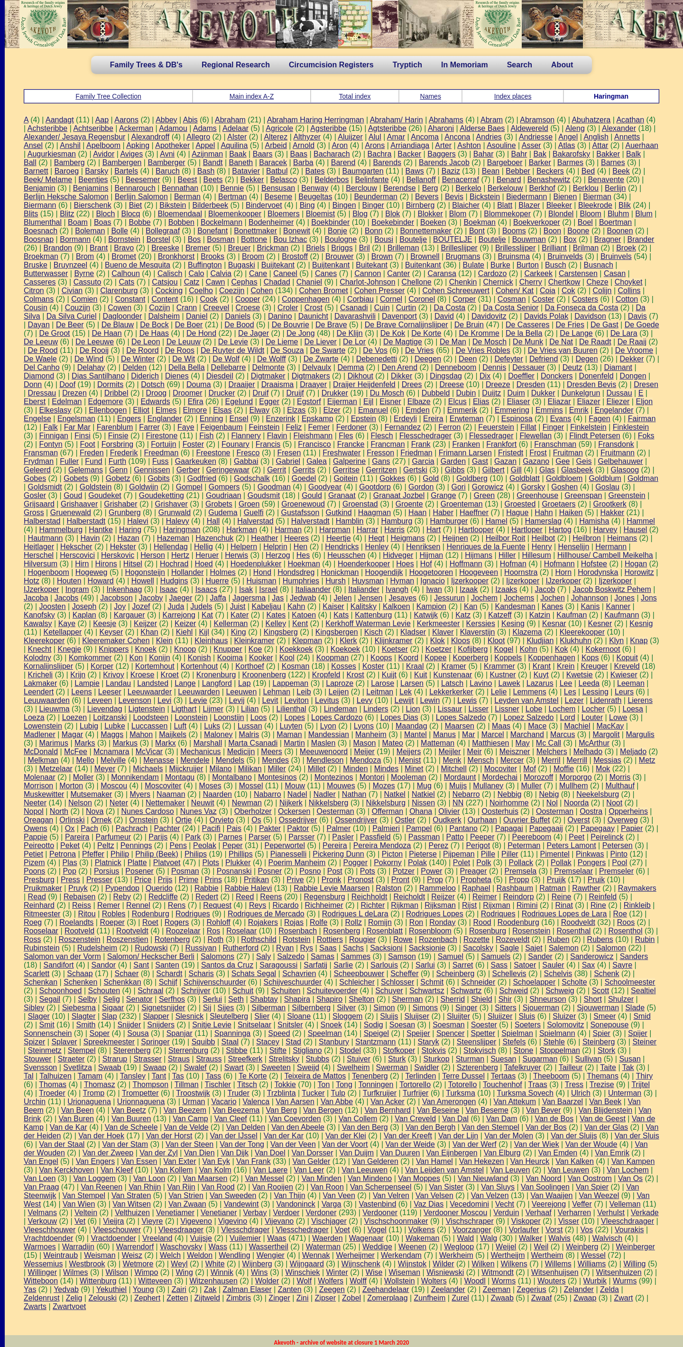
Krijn (77, 675)
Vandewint (241, 1204)
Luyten (291, 726)
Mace (537, 726)
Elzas (296, 410)
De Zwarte (321, 359)
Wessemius (43, 1264)
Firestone (162, 436)
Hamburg (397, 521)
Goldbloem (564, 478)
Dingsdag (446, 376)
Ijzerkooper (470, 581)
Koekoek (345, 649)
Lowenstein (43, 726)
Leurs (624, 692)
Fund (93, 461)
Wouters (551, 1281)
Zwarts (35, 1306)
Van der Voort (345, 1144)
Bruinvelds (565, 256)
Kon (136, 658)
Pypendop (122, 888)
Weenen (412, 1247)
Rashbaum (515, 888)
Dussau (619, 393)
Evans (560, 419)
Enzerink (280, 419)
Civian (72, 290)
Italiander (363, 589)
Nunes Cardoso (147, 811)
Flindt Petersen (594, 436)
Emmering (512, 410)
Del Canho (42, 367)
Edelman (67, 401)
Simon (384, 1008)
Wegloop (459, 1247)
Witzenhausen (214, 1281)
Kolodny (37, 658)
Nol (552, 803)
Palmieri (386, 828)
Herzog (278, 555)
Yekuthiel (111, 1289)
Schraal (150, 991)
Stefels (514, 1042)
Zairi (179, 1289)
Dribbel (116, 393)
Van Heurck (529, 1161)
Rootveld (79, 931)
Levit (270, 700)
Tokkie (285, 1084)
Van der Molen (508, 1136)
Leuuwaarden (47, 700)
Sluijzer (500, 1016)
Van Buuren (131, 1119)
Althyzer (307, 137)
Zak (210, 1289)
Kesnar (554, 623)
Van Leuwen (568, 1170)
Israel (268, 589)
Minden (355, 769)
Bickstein (485, 197)
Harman (288, 530)
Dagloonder (122, 316)
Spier (601, 1033)
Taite (608, 1067)
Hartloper (527, 530)
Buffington (205, 265)
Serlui (212, 999)
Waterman (323, 1247)
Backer (409, 154)
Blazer (529, 205)
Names (430, 96)
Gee (562, 461)
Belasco (283, 179)
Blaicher (466, 205)
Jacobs (67, 598)
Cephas (244, 282)
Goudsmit (264, 495)
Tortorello (415, 1084)
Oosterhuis (500, 811)
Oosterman (554, 811)
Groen (249, 504)
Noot (614, 803)
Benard (509, 179)
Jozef (141, 606)
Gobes (35, 478)
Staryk (428, 1042)
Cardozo (492, 273)
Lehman (276, 692)
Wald (465, 1238)
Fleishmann (313, 436)
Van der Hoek (101, 1136)
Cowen (119, 308)
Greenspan (583, 495)
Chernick (498, 282)
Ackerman (136, 128)
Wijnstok (412, 1264)
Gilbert (493, 470)
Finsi (82, 436)
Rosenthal (573, 931)
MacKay (610, 726)
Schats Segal (253, 973)
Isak (246, 589)
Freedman (161, 453)
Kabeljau (266, 606)
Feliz (294, 427)
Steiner (644, 1042)
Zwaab (502, 1298)
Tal (28, 1076)
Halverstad (255, 521)
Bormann (75, 239)
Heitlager (39, 547)
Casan (615, 273)
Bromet (123, 256)
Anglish (595, 137)
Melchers (551, 751)
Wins (259, 1272)
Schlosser (397, 982)
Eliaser (518, 401)
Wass (217, 1247)
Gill (516, 470)
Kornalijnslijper (48, 666)
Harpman (335, 530)
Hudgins (174, 581)
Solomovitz (565, 1025)
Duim (516, 393)
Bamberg (69, 162)
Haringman (181, 530)
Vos (586, 1230)
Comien (84, 299)
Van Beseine (438, 1110)
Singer (466, 1008)
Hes (303, 555)
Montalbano (232, 777)
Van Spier (592, 1187)
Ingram (77, 589)
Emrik (579, 410)
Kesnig (641, 623)
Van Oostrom (590, 1178)
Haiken (571, 512)
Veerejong (549, 1204)
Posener (139, 871)
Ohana (420, 811)
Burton (528, 265)
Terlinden (420, 1076)
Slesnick (189, 1016)
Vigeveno (196, 1221)
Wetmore (138, 1264)
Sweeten (276, 1067)
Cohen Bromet (323, 290)
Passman (424, 837)
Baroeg (67, 171)
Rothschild (259, 939)
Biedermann (526, 197)
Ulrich (581, 1093)
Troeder (52, 1093)
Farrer (149, 427)
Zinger (279, 1298)
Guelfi (254, 512)
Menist (409, 760)
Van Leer (309, 1170)
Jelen (342, 598)
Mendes (275, 760)
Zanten (290, 1289)
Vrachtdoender (48, 1238)
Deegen (428, 359)
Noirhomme (509, 803)
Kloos (460, 641)
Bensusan (278, 188)
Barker (540, 162)
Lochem (561, 709)
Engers (129, 419)
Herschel (39, 555)
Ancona (457, 137)
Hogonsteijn (145, 572)
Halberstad (42, 521)
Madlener (39, 734)
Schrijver (195, 991)
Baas (298, 154)
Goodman (274, 487)
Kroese (142, 675)
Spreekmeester (109, 1042)
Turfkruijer (380, 1093)
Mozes (384, 786)
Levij (237, 700)
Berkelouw (505, 188)
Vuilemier (245, 1238)
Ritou (86, 914)
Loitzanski (110, 717)
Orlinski (71, 820)
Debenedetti (376, 359)
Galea (316, 461)
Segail (49, 999)
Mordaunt (460, 777)
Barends (387, 162)
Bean (490, 171)
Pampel (419, 828)
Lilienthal (291, 709)
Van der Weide (410, 1144)
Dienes (177, 376)
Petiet (33, 854)
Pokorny (388, 862)
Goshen (564, 487)
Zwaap (584, 1298)
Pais (234, 828)
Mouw (295, 786)
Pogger (355, 862)
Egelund (239, 401)
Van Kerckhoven (66, 1170)
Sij (207, 1008)
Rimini (527, 905)
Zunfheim (430, 1298)
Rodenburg (150, 914)
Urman (193, 1102)
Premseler (616, 871)
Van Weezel (599, 1195)
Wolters (434, 1281)
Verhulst (611, 1213)
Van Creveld (415, 1119)
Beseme (279, 197)
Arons (375, 145)
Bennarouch (135, 188)
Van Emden (557, 1153)
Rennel (138, 905)
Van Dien (199, 1153)
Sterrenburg (188, 1050)
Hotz (31, 581)
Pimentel (555, 854)
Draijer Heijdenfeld (364, 384)
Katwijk (426, 615)
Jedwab (303, 598)
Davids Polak (546, 316)
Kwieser (623, 675)
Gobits (158, 478)
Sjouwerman (598, 1008)
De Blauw (118, 325)
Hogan (636, 564)
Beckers (550, 171)
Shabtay (264, 999)
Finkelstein (588, 427)
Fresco (248, 453)
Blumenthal (43, 222)
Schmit (431, 982)
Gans (381, 461)
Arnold (303, 145)
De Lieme (282, 342)
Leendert (39, 692)
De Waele (40, 359)
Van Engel (41, 1161)
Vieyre (152, 1221)
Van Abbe (337, 1102)
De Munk (528, 342)
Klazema (527, 632)
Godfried (201, 478)
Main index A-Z (252, 96)
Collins (629, 290)
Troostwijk (193, 1093)
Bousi (383, 239)
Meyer (104, 769)
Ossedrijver (298, 820)
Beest (187, 179)
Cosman (512, 299)
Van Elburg (502, 1153)
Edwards (155, 401)
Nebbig (510, 794)
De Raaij (632, 342)
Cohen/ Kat (515, 290)
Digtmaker (268, 376)
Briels (315, 248)
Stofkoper (399, 1050)
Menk (452, 760)
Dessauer (528, 367)
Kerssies (480, 623)
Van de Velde (186, 1127)
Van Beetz (128, 1110)
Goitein (345, 478)
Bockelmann (221, 222)
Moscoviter (163, 786)
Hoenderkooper (364, 564)
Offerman (387, 811)
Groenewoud (303, 504)
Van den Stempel (490, 1127)
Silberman (268, 1008)
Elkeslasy (55, 410)
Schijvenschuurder (215, 982)
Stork (606, 1050)
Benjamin (39, 188)
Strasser (147, 1059)
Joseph (84, 606)
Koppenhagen (551, 658)
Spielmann (557, 1033)
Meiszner (514, 751)
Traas (537, 1084)
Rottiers (330, 939)
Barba (303, 162)
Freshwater (341, 453)
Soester (484, 1025)
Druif (261, 393)
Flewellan (536, 436)
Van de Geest (603, 1119)
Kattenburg (373, 615)
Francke (351, 444)
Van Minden (322, 1178)
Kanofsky (39, 615)
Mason (364, 743)
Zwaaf (541, 1298)
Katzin (539, 615)
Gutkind (338, 512)
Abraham (230, 120)
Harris (394, 530)
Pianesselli (288, 854)
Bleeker (559, 205)
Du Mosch (387, 393)
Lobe (534, 709)
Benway (314, 188)
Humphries (301, 581)
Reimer (484, 897)
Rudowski (151, 948)
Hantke (101, 530)
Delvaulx (316, 367)
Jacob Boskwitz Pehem (611, 589)
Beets (213, 179)
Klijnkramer (394, 641)
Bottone (254, 239)
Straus (179, 1059)
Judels (201, 606)
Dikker (401, 376)
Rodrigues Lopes (434, 914)
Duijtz (491, 393)
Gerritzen (381, 470)
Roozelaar (183, 931)
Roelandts (76, 922)
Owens (35, 828)
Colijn (601, 290)
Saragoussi (278, 965)
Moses (210, 786)
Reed (245, 897)
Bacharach (332, 154)
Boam (78, 222)
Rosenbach (297, 931)
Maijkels (172, 734)
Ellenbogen (108, 410)
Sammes (355, 956)
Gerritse (346, 470)
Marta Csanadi (252, 743)
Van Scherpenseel (381, 1187)
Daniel (196, 316)
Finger (553, 427)
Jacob (545, 589)
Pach (89, 828)
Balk (633, 154)
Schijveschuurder (293, 982)
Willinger (42, 1272)
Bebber (518, 171)
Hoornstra (520, 572)
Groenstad (360, 504)
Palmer (339, 828)
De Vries (419, 350)
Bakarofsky (571, 154)
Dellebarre (228, 367)
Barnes (613, 162)
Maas (501, 726)
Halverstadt (310, 521)
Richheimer (324, 905)
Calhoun (125, 273)
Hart (433, 530)
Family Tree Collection (108, 96)
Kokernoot (602, 649)
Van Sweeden (233, 1195)
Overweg (623, 820)
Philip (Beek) (156, 854)
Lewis (467, 700)
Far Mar (77, 427)
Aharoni (441, 128)
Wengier (271, 1255)
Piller (509, 854)
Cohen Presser (379, 290)
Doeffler (521, 376)
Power (431, 871)
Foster (193, 444)
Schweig (559, 991)
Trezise (602, 1084)
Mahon (141, 734)
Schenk (606, 973)
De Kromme (479, 333)
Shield (481, 999)
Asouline (501, 145)
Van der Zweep (108, 1153)
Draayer (313, 384)
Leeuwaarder (150, 692)
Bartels (126, 171)
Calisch (169, 273)
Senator (139, 999)
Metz (647, 760)
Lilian (249, 709)
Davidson (590, 316)
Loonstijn (229, 717)
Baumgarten (362, 171)
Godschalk (252, 478)
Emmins (549, 410)
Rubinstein (42, 948)
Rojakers (263, 922)
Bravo (124, 248)
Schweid (513, 991)
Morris (619, 777)
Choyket (629, 282)
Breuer (239, 248)
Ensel (239, 419)
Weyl (179, 1264)
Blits (31, 214)
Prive (295, 880)
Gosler (35, 495)
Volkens (421, 1230)
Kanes (552, 606)
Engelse (37, 419)
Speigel (376, 1033)
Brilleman (403, 248)
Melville (113, 760)
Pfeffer (93, 854)
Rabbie (206, 888)
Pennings (136, 845)
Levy (365, 700)
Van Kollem (174, 1170)
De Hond (201, 333)
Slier (261, 1016)
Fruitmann (617, 453)
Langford (217, 683)
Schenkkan (122, 982)
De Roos (179, 350)
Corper (464, 299)
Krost (355, 675)
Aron (340, 145)
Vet (79, 1221)
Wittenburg (98, 1281)
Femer (319, 427)
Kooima (230, 658)
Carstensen (578, 273)
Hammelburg (61, 530)
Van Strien (185, 1195)
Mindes (386, 769)
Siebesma (79, 1008)
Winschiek (303, 1272)
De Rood (43, 350)
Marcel (492, 734)
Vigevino (232, 1221)
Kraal (415, 666)
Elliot (141, 410)
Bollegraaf (163, 231)
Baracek (273, 162)
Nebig (549, 794)
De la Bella (524, 333)
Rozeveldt (512, 939)
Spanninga (232, 1033)
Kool (287, 658)
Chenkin (463, 282)
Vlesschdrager (245, 1230)
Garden (453, 461)
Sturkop (436, 1059)
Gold (431, 478)
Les (570, 692)
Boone (578, 231)
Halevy (177, 521)
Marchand (527, 734)
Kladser (413, 632)
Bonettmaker (255, 231)
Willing (634, 1264)
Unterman (624, 1093)
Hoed (203, 564)
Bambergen (122, 162)
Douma (198, 384)
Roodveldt (578, 922)
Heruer (207, 555)
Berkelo (468, 188)
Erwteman (467, 419)
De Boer (189, 325)
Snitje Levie (211, 1025)
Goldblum (605, 478)
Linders (375, 709)
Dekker (632, 359)
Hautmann (45, 538)
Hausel (635, 530)
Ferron (449, 427)
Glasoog (625, 470)
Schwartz (466, 991)
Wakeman (422, 1238)
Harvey (605, 530)
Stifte (277, 1050)
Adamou (173, 128)
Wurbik (595, 1281)
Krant (542, 666)
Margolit (605, 734)
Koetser (395, 649)
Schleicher (357, 982)
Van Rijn (181, 1187)
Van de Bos (554, 1119)
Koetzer (438, 649)
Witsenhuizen (619, 1272)
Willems (558, 1264)
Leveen (99, 700)
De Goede (642, 325)
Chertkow (564, 282)
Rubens (600, 939)
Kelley (276, 623)
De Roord (142, 350)
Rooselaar (41, 931)
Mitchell (453, 769)
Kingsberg (281, 632)
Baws (415, 171)
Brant (99, 248)
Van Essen (139, 1161)
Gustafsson (300, 512)
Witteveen (155, 1281)
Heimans (622, 538)
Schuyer (389, 991)
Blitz (67, 214)
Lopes (294, 717)
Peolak (204, 845)
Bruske (35, 265)
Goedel (304, 478)
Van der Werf (474, 1144)
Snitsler (290, 1025)
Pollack (520, 862)
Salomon (611, 948)
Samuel (450, 956)
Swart (234, 1067)
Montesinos (277, 777)
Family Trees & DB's (146, 65)
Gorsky (533, 487)
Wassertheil (268, 1247)
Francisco (314, 444)
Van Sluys (498, 1187)
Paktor (298, 828)
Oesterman (335, 811)
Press (70, 880)
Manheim (371, 734)
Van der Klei (345, 1136)
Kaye (66, 623)
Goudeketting (161, 495)
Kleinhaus (211, 641)
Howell (142, 581)
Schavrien (299, 973)
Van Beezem (185, 1110)
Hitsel (132, 564)
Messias (607, 760)
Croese (247, 308)
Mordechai (499, 777)
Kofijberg (473, 649)
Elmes (166, 410)
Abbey (166, 120)
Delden (134, 367)
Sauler (553, 965)
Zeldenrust (42, 1298)
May (523, 743)
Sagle (509, 948)
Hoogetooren (431, 572)
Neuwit (202, 803)
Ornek (101, 820)
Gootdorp (375, 487)
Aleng (575, 128)
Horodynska (598, 572)
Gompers (224, 487)
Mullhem (573, 786)
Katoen (304, 615)
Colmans (39, 299)
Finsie (118, 436)
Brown (382, 256)
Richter (373, 905)
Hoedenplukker (256, 564)
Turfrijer (416, 1093)
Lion (413, 709)
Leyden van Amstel (526, 700)
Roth (215, 939)
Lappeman (291, 683)
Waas (276, 1238)
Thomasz (99, 1084)
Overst (579, 820)
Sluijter (458, 1016)
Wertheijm (508, 1255)
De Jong (300, 333)
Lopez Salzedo (529, 717)
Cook (208, 299)
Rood (482, 922)
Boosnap (39, 239)
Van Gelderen (375, 1161)
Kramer (453, 666)
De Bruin (469, 325)
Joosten (52, 606)
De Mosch (489, 342)
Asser (531, 145)
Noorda (576, 803)
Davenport (399, 316)
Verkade (645, 1213)
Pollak (561, 862)
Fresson (380, 453)
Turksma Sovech (525, 1093)
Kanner (618, 606)
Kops (590, 658)
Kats (341, 615)
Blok (392, 214)
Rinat (563, 905)
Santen (167, 965)
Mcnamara (111, 751)
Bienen (565, 197)
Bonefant (212, 231)
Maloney (218, 734)
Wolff (358, 1281)
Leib (303, 692)
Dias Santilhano (98, 376)
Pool (619, 862)
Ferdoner (351, 427)
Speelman (325, 1033)
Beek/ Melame (48, 179)
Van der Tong (242, 1144)
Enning (211, 419)
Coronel (421, 299)
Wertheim (547, 1255)
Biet (135, 205)
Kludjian (540, 641)
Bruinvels (616, 256)
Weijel (506, 1247)
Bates (315, 171)
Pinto (619, 854)
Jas (278, 598)
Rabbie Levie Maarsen (331, 888)
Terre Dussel (463, 1076)
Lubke (114, 726)
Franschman (555, 444)
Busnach (598, 265)
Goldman (643, 478)
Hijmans (478, 555)
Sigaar (113, 1008)
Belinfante (371, 179)
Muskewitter (44, 794)
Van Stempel (84, 1195)
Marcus (562, 734)
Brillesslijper (515, 248)
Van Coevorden (295, 1119)
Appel (205, 145)
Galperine (349, 461)
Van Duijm (357, 1153)
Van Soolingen (545, 1187)
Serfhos (172, 999)
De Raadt (595, 342)
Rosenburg (487, 931)
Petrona (62, 854)
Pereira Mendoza (382, 845)
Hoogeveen (478, 572)
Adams (205, 128)
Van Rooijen (272, 1187)
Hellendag (171, 547)
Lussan (250, 726)
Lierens (640, 700)
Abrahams (446, 120)
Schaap (79, 973)
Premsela (521, 871)
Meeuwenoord (324, 751)
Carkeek (538, 273)
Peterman (524, 845)
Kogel (503, 649)
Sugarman (539, 1059)
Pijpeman (459, 854)
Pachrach (132, 828)
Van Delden (245, 1127)
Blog (360, 214)
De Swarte (328, 350)
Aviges (131, 154)
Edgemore (105, 401)
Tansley (133, 1076)
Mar (468, 734)
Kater (240, 615)
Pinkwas (590, 854)
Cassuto (88, 282)
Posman (185, 871)
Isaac (168, 589)
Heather (264, 538)
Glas (547, 470)
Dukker (543, 393)
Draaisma (277, 384)
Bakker (608, 154)
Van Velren (391, 1195)
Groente (409, 504)
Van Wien (79, 1204)
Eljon (644, 401)
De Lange (576, 333)
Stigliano (307, 1050)
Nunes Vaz (198, 811)
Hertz (180, 555)
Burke (500, 265)
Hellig (203, 547)
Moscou (114, 786)
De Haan (106, 333)
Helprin (275, 547)
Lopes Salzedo (461, 717)
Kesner (600, 623)
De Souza (287, 350)
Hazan (128, 538)
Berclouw (361, 188)
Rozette (476, 939)
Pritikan (256, 880)
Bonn (373, 231)
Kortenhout (199, 666)
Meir (474, 751)
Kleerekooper (582, 632)
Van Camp (190, 1119)
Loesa (632, 709)
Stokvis (433, 1050)
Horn (563, 572)
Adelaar (235, 128)
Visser (568, 1221)
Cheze (597, 282)
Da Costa (449, 308)
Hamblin (350, 521)
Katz (463, 615)
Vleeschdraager (627, 1221)
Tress (574, 1084)
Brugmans (463, 256)
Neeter (35, 803)
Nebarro (466, 794)
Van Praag (41, 1187)
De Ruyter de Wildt (232, 350)
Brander (640, 239)
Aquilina (234, 145)
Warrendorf (135, 1247)
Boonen (620, 231)
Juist (238, 606)
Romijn (380, 922)
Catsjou (164, 282)
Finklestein (631, 427)
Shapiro (329, 999)
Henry (542, 547)
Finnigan (53, 436)
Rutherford (240, 948)
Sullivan (588, 1059)
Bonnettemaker (426, 231)
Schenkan (40, 982)
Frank (421, 444)
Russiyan (201, 948)
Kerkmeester (438, 623)
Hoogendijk (384, 572)
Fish (206, 436)
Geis (584, 461)
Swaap (154, 1067)
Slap (109, 1016)
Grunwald (174, 512)
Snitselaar (254, 1025)
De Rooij (94, 350)
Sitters (505, 1008)
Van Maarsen (205, 1178)
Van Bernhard (387, 1110)
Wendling (234, 1255)
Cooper (247, 299)
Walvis (559, 1238)
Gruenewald (70, 512)
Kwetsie (579, 675)
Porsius (106, 871)
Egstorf (309, 401)
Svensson (40, 1067)
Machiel (577, 726)
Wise (374, 1272)
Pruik (596, 880)
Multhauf (620, 786)
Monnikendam (135, 777)
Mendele (194, 760)
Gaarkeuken (195, 461)
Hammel (641, 521)
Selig (111, 999)
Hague (517, 512)
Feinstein (264, 427)
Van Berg (281, 1110)
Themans (602, 1076)
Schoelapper (534, 982)
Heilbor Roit (506, 538)
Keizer (185, 623)
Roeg (33, 922)
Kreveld (626, 666)
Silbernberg (311, 1008)
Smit (47, 1025)
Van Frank (253, 1161)
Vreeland (157, 1238)
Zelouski (102, 1298)
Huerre (217, 581)
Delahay (91, 367)
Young (143, 1289)
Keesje (104, 623)
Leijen (339, 692)
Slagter (84, 1016)
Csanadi (354, 308)
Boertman (615, 222)
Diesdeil (219, 376)
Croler (287, 308)
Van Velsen (434, 1195)
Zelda (609, 1289)
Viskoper (526, 1221)
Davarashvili (355, 316)
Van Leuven (510, 1170)
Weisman (99, 1255)
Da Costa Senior (510, 308)
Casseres (40, 282)
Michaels (148, 769)
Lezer (574, 700)
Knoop (185, 649)
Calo (196, 273)
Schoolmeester (630, 982)
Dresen (646, 384)
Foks (646, 436)
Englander (165, 419)
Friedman (416, 453)
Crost (314, 308)
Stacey (267, 1042)
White (215, 1264)
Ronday (442, 922)
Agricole (279, 128)
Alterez (275, 137)
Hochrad (174, 564)
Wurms (625, 1281)
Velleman (625, 1204)
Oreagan (38, 820)
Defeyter (508, 359)
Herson (152, 555)
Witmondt (497, 1272)
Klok (437, 641)
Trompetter (140, 1093)
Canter (398, 273)
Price (142, 880)
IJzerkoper (563, 581)
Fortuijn (163, 444)
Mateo (392, 743)
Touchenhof (502, 1084)
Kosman (296, 666)
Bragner (607, 239)
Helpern (244, 547)
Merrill (577, 760)
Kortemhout (155, 666)
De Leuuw (183, 342)
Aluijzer (350, 137)
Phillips (241, 854)
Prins (213, 880)
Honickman (340, 572)
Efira (195, 401)
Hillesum (536, 555)
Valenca (256, 1102)
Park (193, 837)
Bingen (344, 205)
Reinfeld (603, 897)
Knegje (69, 649)
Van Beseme (487, 1110)
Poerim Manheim (297, 862)
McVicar (149, 751)
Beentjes (93, 179)
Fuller (69, 461)
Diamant (618, 367)
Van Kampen (633, 1161)
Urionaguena (89, 1102)
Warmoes (40, 1247)
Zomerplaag (387, 1298)
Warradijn (78, 1247)
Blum (643, 214)
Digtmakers (311, 376)
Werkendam (401, 1255)
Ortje (183, 820)
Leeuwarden (199, 692)
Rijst (469, 905)
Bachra (380, 154)
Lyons (364, 726)
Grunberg (125, 512)
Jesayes (402, 598)
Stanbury (334, 1042)
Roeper (112, 922)
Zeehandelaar (385, 1289)
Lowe (618, 717)
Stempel (82, 1050)
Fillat (528, 427)
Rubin (645, 939)
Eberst (35, 401)
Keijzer (145, 623)
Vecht (504, 1204)
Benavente (606, 179)
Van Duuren (400, 1153)
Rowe (403, 939)
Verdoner (321, 1213)
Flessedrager (491, 436)
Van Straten (131, 1195)
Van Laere (270, 1170)
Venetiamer (175, 1213)
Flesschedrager (425, 436)
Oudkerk (447, 820)
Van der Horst (169, 1136)
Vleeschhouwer (49, 1230)
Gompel (189, 487)
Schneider (478, 982)
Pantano (463, 828)
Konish (199, 658)
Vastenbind (377, 1204)
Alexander (619, 128)
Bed (588, 171)
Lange (185, 683)
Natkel (395, 794)
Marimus (53, 743)
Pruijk (556, 880)
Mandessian (328, 734)
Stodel (350, 1050)
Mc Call (548, 743)
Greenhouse (537, 495)
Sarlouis (384, 965)
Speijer (418, 1033)
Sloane (299, 1016)
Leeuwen (241, 692)
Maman (289, 734)
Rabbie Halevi (248, 888)
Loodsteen (150, 717)
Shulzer (621, 999)
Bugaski (241, 265)
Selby (87, 999)
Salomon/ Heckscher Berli (150, 956)
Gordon (421, 487)
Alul (375, 137)
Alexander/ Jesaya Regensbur (74, 137)
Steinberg (598, 1042)
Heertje (338, 538)
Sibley (34, 1008)
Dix (485, 376)
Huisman (262, 581)
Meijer (364, 751)
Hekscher (76, 547)
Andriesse (536, 137)
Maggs (112, 734)
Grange (443, 495)
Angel (568, 137)
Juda (176, 606)
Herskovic (117, 555)
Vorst (554, 1230)
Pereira (335, 845)
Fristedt (510, 453)
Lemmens (529, 692)
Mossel (251, 786)
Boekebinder (392, 222)
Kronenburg (216, 675)
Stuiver (358, 1059)
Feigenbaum (222, 427)
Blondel (560, 214)
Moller (83, 777)
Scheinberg (455, 973)
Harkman (241, 530)
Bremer (197, 248)
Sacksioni (386, 948)
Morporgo (575, 777)
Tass (213, 1076)
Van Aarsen (295, 1102)
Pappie (35, 837)
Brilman (586, 248)
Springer (155, 1042)
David (444, 316)
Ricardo (285, 905)
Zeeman (497, 1289)
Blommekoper (507, 214)
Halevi (137, 521)
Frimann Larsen (465, 453)
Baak (237, 154)
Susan (629, 1059)
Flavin (277, 436)
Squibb (203, 1042)
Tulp (338, 1093)
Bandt (213, 162)
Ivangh (397, 589)
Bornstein (124, 239)
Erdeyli (405, 419)
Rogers (177, 922)
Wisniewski (445, 1272)
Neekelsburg (597, 794)
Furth (117, 461)
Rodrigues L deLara (355, 914)
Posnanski (234, 871)
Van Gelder (312, 1161)
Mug (424, 786)
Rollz (353, 922)
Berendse (399, 188)
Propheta (476, 880)
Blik (624, 205)
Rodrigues (192, 914)
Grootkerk (610, 504)
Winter (337, 1272)
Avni (167, 154)
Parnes (230, 837)
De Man (453, 342)
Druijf (295, 393)
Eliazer (588, 401)
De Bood (239, 325)
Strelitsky (283, 1059)
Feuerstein (496, 427)
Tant (159, 1076)
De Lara (623, 333)
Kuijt (389, 675)
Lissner (507, 709)
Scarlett (36, 973)
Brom (85, 256)
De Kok (392, 333)
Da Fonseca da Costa (581, 308)
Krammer (499, 666)
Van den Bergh (431, 1127)
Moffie (564, 769)
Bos (194, 239)
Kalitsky (364, 606)
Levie (198, 700)
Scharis (200, 973)
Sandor (104, 965)
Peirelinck (607, 837)
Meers (271, 751)
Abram (491, 120)
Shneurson (547, 999)
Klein (164, 641)
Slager (39, 1016)
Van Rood (218, 1187)
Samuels (495, 956)
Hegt (377, 538)
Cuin (382, 308)
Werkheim (456, 1255)
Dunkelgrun (581, 393)
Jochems (519, 598)
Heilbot (543, 538)
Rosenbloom (430, 931)
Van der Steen (189, 1144)
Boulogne (340, 239)
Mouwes (341, 786)
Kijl (204, 632)
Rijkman (404, 905)
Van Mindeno (370, 1178)
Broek (626, 248)
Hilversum (40, 564)
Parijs (157, 837)
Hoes (405, 564)
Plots (210, 862)
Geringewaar (228, 470)
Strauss (209, 1059)
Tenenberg (370, 1076)
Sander (540, 956)
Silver (346, 1008)
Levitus (327, 700)
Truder (239, 1093)
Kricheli (40, 675)
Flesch (382, 436)
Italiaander (313, 589)
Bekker (252, 179)
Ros (213, 931)
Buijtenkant (331, 265)
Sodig (373, 1025)
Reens (271, 897)
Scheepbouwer (358, 973)
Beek (620, 171)
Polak (417, 862)
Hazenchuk (214, 538)
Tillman (187, 1084)
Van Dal (455, 1119)
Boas (102, 222)
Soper (99, 1033)
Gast (480, 461)
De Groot (54, 333)
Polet (461, 862)
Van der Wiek (536, 1144)
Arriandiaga (409, 145)
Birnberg (420, 205)
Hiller (507, 555)
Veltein (85, 1213)
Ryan (285, 948)
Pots (367, 871)
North (59, 811)
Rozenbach (438, 939)
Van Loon (149, 1178)
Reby (122, 897)
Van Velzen (490, 1195)
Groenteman (462, 504)
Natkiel (423, 794)
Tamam (90, 1076)
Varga (332, 1204)
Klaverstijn (477, 632)
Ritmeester (42, 914)
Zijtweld (207, 1298)
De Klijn (350, 333)
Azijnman (207, 154)
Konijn (159, 658)
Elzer (331, 410)
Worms (504, 1281)
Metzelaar (56, 769)
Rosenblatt (385, 931)
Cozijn (159, 308)
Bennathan (180, 188)
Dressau (42, 393)
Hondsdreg (295, 572)
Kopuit (626, 658)
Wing (184, 1272)
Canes (326, 273)
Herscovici (77, 555)
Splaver (64, 1042)
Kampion (431, 606)
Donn (33, 384)
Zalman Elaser (247, 1289)
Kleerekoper (44, 641)
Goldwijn (143, 487)
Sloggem (347, 1016)
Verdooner (379, 1213)
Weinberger (635, 1247)
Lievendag (104, 709)
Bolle (119, 231)
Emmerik (462, 410)
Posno (310, 871)
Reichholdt (369, 897)
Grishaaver (79, 504)
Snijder (129, 1025)
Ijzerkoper (522, 581)
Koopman (332, 658)
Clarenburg (119, 290)
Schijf (168, 982)
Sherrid (453, 999)
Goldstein (96, 487)
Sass (499, 965)
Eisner (390, 401)
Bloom (590, 214)
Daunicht (313, 316)
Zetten (177, 1298)
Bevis (454, 197)
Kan (470, 606)
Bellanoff (421, 179)
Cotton (627, 299)
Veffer (582, 1204)
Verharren (574, 1213)
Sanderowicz (592, 956)
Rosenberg (341, 931)
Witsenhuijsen (555, 1272)
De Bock (154, 325)
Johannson (589, 598)
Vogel (377, 1230)
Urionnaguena (141, 1102)
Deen (468, 359)
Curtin (406, 308)
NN (457, 803)
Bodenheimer (271, 222)
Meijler (449, 751)
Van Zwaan (187, 1204)
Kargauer (129, 615)
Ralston (388, 888)
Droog (156, 393)
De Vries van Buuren (563, 350)
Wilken (483, 1264)
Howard (101, 581)
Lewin (430, 700)
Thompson (150, 1084)
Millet (316, 769)
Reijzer (443, 897)
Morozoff (538, 777)
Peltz (105, 845)
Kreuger (594, 666)
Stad (293, 1042)
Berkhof (542, 188)
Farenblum (115, 427)
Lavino (481, 683)
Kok (561, 649)
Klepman (307, 641)
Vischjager (328, 1221)
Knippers (114, 649)
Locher (593, 709)
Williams (592, 1264)
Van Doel (270, 1153)
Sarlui (425, 965)
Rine (598, 905)
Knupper (227, 649)
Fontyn (51, 444)
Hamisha (594, 521)
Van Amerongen (449, 1102)
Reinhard (39, 905)
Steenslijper (477, 1042)
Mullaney (488, 786)
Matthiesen (490, 743)
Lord (567, 717)
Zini (302, 1298)
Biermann (40, 205)
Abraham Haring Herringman (315, 120)
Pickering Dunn (338, 854)
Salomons (217, 956)
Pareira (77, 837)
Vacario (224, 1102)
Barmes (570, 162)
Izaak (469, 589)
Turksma (460, 1093)
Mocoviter (500, 769)
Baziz (451, 171)
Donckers (557, 376)
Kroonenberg (264, 675)
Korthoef (249, 666)
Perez (439, 845)
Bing (307, 205)
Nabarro (267, 794)
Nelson (80, 803)
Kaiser (333, 606)
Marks (84, 743)
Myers (139, 794)
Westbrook (87, 1264)
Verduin (506, 1213)
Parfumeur (113, 837)
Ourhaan (482, 820)
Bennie (232, 188)
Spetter (483, 1033)
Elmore (195, 410)
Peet (576, 837)
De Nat (561, 342)
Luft (180, 726)
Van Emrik (612, 1153)
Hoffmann (466, 564)
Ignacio (432, 581)
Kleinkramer (254, 641)
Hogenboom (48, 572)
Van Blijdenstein (606, 1110)
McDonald (41, 751)
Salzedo (291, 956)
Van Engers (95, 1161)
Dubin (466, 393)
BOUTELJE (452, 239)
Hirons (106, 564)
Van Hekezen (481, 1161)
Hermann (611, 547)
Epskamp (317, 419)
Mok (603, 769)
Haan (417, 512)
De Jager (253, 333)
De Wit (183, 359)
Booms (514, 231)
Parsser (301, 837)
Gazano (536, 461)
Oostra (591, 811)
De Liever (320, 342)
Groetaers (558, 504)
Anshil (70, 145)
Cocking (169, 290)
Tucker (313, 1093)
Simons (425, 1008)
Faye (185, 427)
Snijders (161, 1025)
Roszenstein (80, 939)
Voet (342, 1230)
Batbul (276, 171)
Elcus (457, 401)
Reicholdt (409, 897)
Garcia (423, 461)
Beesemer (143, 179)
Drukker (335, 393)
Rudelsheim (97, 948)
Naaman (171, 794)
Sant (141, 965)
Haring (130, 530)
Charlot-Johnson (367, 282)
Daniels (237, 316)
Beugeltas (315, 197)
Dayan (39, 325)
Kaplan (84, 615)
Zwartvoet (69, 1306)
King (238, 632)
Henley (376, 547)
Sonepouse (609, 1025)
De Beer (70, 325)
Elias (481, 401)
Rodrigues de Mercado (266, 914)
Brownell (424, 256)
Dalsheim (164, 316)
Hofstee (594, 564)
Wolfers (330, 1281)
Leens (81, 692)
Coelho (201, 290)
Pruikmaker (43, 888)
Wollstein (399, 1281)
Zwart (623, 1298)
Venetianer (219, 1213)
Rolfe (318, 922)
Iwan (434, 589)
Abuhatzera (591, 120)
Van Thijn (289, 1195)
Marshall (208, 743)
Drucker (222, 393)
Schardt (169, 973)
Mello (85, 760)
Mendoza (365, 760)
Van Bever (543, 1110)
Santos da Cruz (227, 965)
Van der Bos (546, 1127)
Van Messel (264, 1178)
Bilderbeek (210, 205)
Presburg (39, 880)
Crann (186, 308)
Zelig (74, 1298)
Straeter (71, 1059)
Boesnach (40, 231)
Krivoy (113, 675)
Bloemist (320, 214)
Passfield (375, 837)
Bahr (519, 154)
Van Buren (76, 1119)
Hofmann (559, 564)
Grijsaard (39, 504)
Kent (300, 623)
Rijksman (440, 905)
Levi (164, 700)
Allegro (198, 137)
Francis (268, 444)
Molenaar (39, 777)
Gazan (505, 461)
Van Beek (605, 1102)
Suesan (503, 1059)
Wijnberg (257, 1264)
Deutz (572, 367)
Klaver (442, 632)
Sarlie (343, 965)
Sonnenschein (48, 1033)
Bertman (232, 197)
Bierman (597, 197)
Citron (34, 290)
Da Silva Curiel (71, 316)
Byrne (84, 273)
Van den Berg (365, 1127)
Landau (118, 683)
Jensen (370, 598)
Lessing (595, 692)
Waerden (327, 1238)
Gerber (188, 470)
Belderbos (331, 179)
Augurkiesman (52, 154)
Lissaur (450, 709)
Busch (555, 265)
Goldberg (472, 478)
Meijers (409, 751)
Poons (34, 871)
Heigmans (407, 538)
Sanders (634, 956)
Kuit (420, 675)
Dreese (452, 384)
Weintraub (61, 1255)
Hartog (560, 530)
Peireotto (39, 845)
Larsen (412, 683)
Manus (444, 734)
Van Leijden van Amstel (444, 1170)
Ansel (33, 145)
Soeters (528, 1025)
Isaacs (206, 589)
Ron (416, 922)
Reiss (81, 905)
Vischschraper (470, 1221)
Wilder (443, 1264)
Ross (32, 939)
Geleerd (37, 470)
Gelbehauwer (620, 461)
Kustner (502, 675)
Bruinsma (514, 256)
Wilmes (75, 1272)
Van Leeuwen (365, 1170)
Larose (382, 683)
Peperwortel (285, 845)
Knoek (146, 649)
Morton (71, 786)
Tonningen (376, 1084)
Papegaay (598, 828)
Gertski (415, 470)
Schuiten (285, 991)
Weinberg (582, 1247)
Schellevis (509, 973)
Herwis (236, 555)
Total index (355, 96)
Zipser (325, 1298)
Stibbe (236, 1050)
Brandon (58, 248)
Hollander (187, 572)
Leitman (379, 692)
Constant (130, 299)
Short (593, 999)
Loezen (74, 717)
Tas (178, 1076)
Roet (150, 922)
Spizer (34, 1042)
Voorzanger (471, 1230)
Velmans (42, 1213)
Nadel (297, 794)
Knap (638, 641)
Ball (30, 162)
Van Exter (179, 1161)
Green (484, 495)
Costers (585, 299)
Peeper (482, 837)
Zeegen (332, 1289)
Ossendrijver (356, 820)
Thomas (52, 1084)
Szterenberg (477, 1067)
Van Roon (327, 1187)
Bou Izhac (290, 239)
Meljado (633, 751)
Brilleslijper (459, 248)
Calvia (220, 273)
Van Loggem (94, 1178)
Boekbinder (330, 222)
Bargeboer (505, 162)
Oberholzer (253, 811)
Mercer (512, 760)
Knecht (40, 649)
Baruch (168, 171)
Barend (343, 162)
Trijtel (640, 1084)
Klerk (348, 641)
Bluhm (618, 214)
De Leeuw (41, 342)
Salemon (564, 948)
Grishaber (120, 504)
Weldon (199, 1255)
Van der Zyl (158, 1153)
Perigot (478, 845)
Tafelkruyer (522, 1067)
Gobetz (118, 478)
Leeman (631, 683)
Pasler (342, 837)
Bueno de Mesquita (137, 265)
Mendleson (324, 760)
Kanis (590, 606)
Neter (119, 803)
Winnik (222, 1272)
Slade (635, 1008)
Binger (373, 205)
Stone (524, 1050)
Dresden (531, 384)
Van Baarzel (562, 1102)
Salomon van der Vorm (62, 956)
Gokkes (392, 478)
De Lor (354, 342)
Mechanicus (200, 751)
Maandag (411, 726)
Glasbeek (577, 470)
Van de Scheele (131, 1127)
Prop (435, 880)
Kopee (435, 658)
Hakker (612, 512)
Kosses (343, 666)
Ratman (552, 888)
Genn (118, 470)
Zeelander (448, 1289)
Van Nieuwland (483, 1178)
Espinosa (517, 419)
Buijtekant (278, 265)
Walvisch (607, 1238)
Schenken (80, 982)
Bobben (181, 222)
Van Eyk (216, 1161)
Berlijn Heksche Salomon (66, 197)
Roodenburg (518, 922)
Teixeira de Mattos (315, 1076)
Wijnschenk (361, 1264)
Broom (253, 256)
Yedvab (66, 1289)
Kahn (296, 606)
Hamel (496, 521)
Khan (149, 632)
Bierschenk (92, 205)
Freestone (213, 453)
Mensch (481, 760)
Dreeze (498, 384)
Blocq (130, 214)
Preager (473, 871)
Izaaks (506, 589)
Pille (488, 854)
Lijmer (213, 709)
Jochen (552, 598)
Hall (213, 521)
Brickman (273, 248)
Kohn (528, 649)
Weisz (132, 1255)
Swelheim (353, 1067)
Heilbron (586, 538)
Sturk (397, 1059)
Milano (221, 769)
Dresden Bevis (591, 384)
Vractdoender (113, 1238)
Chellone (417, 282)
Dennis (494, 367)
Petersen (617, 845)
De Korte (426, 333)
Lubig (89, 726)
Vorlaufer (524, 1230)
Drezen (74, 393)
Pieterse (423, 854)
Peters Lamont (571, 845)
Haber (443, 512)
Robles (114, 914)
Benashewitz (549, 179)
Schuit (242, 991)
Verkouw (42, 1221)
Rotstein (297, 939)
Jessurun (449, 598)
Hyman (402, 581)
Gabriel (288, 461)
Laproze (339, 683)
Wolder (267, 1281)
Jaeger (181, 598)
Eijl (368, 401)
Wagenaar (366, 1238)
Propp (519, 880)
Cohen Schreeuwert (455, 290)
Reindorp (518, 897)
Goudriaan (223, 495)
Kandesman (515, 606)
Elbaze (419, 401)
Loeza (34, 717)
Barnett (36, 171)
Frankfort (501, 444)
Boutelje (413, 239)
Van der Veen (293, 1144)
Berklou (586, 188)
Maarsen (459, 726)
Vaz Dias (428, 1204)
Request (217, 905)
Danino (280, 316)
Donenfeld (596, 376)
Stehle (553, 1042)
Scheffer (404, 973)
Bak (539, 154)
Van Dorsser (312, 1153)
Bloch (105, 214)
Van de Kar (68, 1127)
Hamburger (449, 521)
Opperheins (628, 811)
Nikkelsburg (386, 803)
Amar (396, 137)
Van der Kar (284, 1136)
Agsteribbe (328, 128)
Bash (205, 171)
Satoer (525, 965)
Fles (346, 436)
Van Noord (543, 1178)
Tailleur (571, 1067)
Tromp (94, 1093)
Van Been (77, 1110)
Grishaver (171, 504)
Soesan (402, 1025)
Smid (641, 1016)
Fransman (41, 453)
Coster (543, 299)
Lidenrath (606, 700)
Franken (466, 444)
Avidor (103, 154)
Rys (307, 948)
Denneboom (455, 367)
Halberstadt (85, 521)
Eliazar (559, 401)
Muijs (458, 786)
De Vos (375, 350)
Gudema (222, 512)
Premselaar (573, 871)
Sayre (622, 965)
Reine (562, 897)
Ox (69, 828)
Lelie (499, 692)
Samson (402, 956)
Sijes (226, 1008)
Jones (624, 598)
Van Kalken (574, 1161)
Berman (187, 197)
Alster (237, 137)
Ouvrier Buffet (526, 820)
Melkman (43, 760)
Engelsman (76, 419)
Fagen (599, 419)
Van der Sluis (637, 1136)
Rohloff (218, 922)
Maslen (323, 743)
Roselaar (241, 931)
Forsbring (118, 444)
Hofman (513, 564)
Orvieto (222, 820)
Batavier (246, 171)
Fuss (160, 461)
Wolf (304, 1281)
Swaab (109, 1067)
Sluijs (389, 1016)
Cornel (391, 299)
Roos (626, 922)
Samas (322, 956)
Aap (102, 120)
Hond (262, 572)
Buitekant (372, 265)
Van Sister (446, 1187)
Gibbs (455, 470)
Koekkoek (296, 649)
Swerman (392, 1067)
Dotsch (153, 384)
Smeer (604, 1016)
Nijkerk (291, 803)
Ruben (558, 939)
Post (334, 871)
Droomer (187, 393)
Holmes (223, 572)
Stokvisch (479, 1050)
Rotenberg (172, 939)
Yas (30, 1289)
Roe (620, 914)
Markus (125, 743)
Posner (270, 871)
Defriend (543, 359)
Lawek (509, 683)
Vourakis (629, 1230)
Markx (165, 743)
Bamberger (166, 162)
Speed (279, 1033)
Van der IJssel (234, 1136)
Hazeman (173, 538)
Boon (552, 231)
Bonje (337, 231)
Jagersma (249, 598)
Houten (69, 581)
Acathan (630, 120)
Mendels (230, 760)
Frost (537, 453)
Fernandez (403, 427)
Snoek (331, 1025)
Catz (192, 282)
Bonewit (296, 231)
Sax (588, 965)
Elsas (222, 410)
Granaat (342, 495)
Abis (190, 120)
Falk (51, 427)
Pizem (34, 862)
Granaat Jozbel (399, 495)
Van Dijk (235, 1153)
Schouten (104, 991)
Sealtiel (643, 991)
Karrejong (179, 615)
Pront (400, 880)
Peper (232, 845)
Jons (649, 598)
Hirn (82, 564)
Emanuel (373, 410)
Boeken (433, 222)
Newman (247, 803)
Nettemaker (165, 803)
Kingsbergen (336, 632)
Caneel (285, 273)
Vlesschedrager (302, 1230)
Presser (99, 880)
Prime (189, 880)
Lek (405, 692)
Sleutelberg (229, 1016)
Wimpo (146, 1272)
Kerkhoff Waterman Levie (368, 623)
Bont (477, 231)
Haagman (374, 512)
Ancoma (425, 137)
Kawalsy (38, 623)
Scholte (574, 982)
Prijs (165, 880)
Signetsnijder (163, 1008)
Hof (426, 564)
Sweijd (308, 1067)
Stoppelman (559, 1050)
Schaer (127, 973)
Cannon (367, 273)
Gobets (76, 478)
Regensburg (324, 897)
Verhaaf (539, 1213)
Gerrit (276, 470)
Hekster (123, 547)
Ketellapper (63, 632)
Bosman (221, 239)
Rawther (586, 888)
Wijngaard (307, 1264)
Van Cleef (230, 1119)
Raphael (476, 888)
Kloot (496, 641)
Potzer (404, 871)
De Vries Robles (483, 350)
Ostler (405, 820)
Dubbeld (436, 393)
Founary (235, 444)
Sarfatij (315, 965)
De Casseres (527, 325)
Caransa (441, 273)
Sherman (407, 999)
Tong (344, 1084)
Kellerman (230, 623)
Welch (170, 1255)
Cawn (215, 282)
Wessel (593, 1255)
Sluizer (564, 1016)
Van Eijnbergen (451, 1153)
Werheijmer (355, 1255)
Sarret (462, 965)
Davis (637, 316)
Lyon (328, 726)
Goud (73, 495)
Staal (230, 1042)
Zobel (351, 1298)
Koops (381, 658)
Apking (137, 145)
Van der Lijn (458, 1136)
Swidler (426, 1067)
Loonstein (191, 717)
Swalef (195, 1067)
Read (37, 897)
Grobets (218, 504)
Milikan (250, 769)
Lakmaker (40, 683)
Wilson (116, 1272)
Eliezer (618, 401)
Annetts (627, 137)
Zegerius (531, 1289)
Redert (206, 897)
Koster (373, 666)
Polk (483, 862)
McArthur (594, 743)
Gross (34, 512)
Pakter (270, 828)
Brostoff (295, 256)
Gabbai (246, 461)
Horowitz (639, 572)
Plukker (237, 862)
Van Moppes (419, 1178)
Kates (276, 615)
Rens (176, 905)
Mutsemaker (91, 794)
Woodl (475, 1281)
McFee (75, 751)
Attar (600, 145)
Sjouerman (541, 1008)
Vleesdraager (180, 1230)
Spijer (637, 1033)
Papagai (509, 828)
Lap (244, 683)
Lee (566, 683)
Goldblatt (524, 478)
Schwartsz (426, 991)
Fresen (289, 453)
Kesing (513, 623)
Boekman (479, 222)
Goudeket (104, 495)
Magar (72, 734)
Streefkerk (245, 1059)
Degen (586, 359)
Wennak (316, 1255)
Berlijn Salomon (141, 197)
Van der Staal (62, 1144)
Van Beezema (235, 1110)
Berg (430, 188)
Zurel (460, 1298)
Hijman (431, 555)
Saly (263, 956)
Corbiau (360, 299)
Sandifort (59, 965)
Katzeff (500, 615)
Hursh (335, 581)
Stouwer (38, 1059)
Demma (350, 367)
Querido (159, 888)
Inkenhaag (124, 589)
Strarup (114, 1059)
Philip (120, 854)
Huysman (368, 581)
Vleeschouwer (117, 1230)
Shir (505, 999)
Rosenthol (625, 931)
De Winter (138, 359)
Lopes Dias (399, 717)
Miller (277, 769)
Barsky (96, 171)
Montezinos (333, 777)
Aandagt (60, 120)
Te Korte (253, 1076)
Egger (269, 401)
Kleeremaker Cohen (115, 641)
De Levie (233, 342)
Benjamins (91, 188)
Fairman (642, 419)
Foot (87, 444)
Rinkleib (637, 905)
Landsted (152, 683)
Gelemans (85, 470)
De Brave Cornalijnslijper (406, 325)
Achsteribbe (48, 128)
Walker (530, 1238)
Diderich (145, 376)
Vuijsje (201, 1238)
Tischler (218, 1084)
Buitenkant (423, 265)
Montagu (179, 777)
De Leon (145, 342)
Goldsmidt (45, 487)
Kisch (373, 632)
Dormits (110, 384)
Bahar (483, 154)
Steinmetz (45, 1050)
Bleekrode (595, 205)
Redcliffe (163, 897)
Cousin (35, 308)
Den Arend (399, 367)
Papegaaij (546, 828)
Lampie (86, 683)
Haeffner (474, 512)
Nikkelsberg (329, 803)
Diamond (39, 376)
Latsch (452, 683)
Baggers (441, 154)
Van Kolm (215, 1170)
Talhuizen (55, 1076)
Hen (300, 547)
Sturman (470, 1059)
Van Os (630, 1178)
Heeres (296, 538)
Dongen (633, 376)
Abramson (537, 120)
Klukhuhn (575, 641)
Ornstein (143, 820)
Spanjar (179, 1033)
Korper (102, 666)
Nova (94, 811)
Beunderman (375, 197)
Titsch (247, 1084)
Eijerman (342, 401)
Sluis (527, 1016)
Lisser (478, 709)
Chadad (277, 282)
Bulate (473, 265)
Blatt (504, 205)
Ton (324, 1084)
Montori (372, 777)
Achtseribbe (93, 128)
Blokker (430, 214)
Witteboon (41, 1281)
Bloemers (284, 214)
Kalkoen (396, 606)
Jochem (484, 598)
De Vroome (634, 350)
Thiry (644, 1076)
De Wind (88, 359)
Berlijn (615, 188)
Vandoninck (295, 1204)
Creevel (216, 308)
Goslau (607, 487)
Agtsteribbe (387, 128)
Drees (412, 384)
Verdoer (286, 1213)
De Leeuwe (94, 342)
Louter (592, 717)
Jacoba (36, 598)
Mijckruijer (186, 769)
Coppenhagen (306, 299)
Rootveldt (132, 931)
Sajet (533, 948)
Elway (259, 410)
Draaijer (242, 384)
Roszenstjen (127, 939)
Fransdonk (616, 444)
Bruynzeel (70, 265)
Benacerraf (460, 179)
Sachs (353, 948)
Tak (628, 1067)
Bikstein (172, 205)
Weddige (377, 1247)
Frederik (124, 453)
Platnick (108, 862)
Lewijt (404, 700)
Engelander (614, 410)
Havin (90, 538)
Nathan (354, 794)
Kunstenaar (453, 675)
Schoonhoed (60, 991)
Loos (258, 717)
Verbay (255, 1213)
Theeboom (551, 1076)
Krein (565, 666)
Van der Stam (125, 1144)
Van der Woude (591, 1144)
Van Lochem (628, 1170)
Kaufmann (621, 615)
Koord (408, 658)
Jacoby (151, 598)
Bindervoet (264, 205)
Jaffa (218, 598)
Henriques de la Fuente (485, 547)
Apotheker (172, 145)
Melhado (587, 751)
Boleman (90, 231)
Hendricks (342, 547)
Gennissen (152, 470)
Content (164, 299)
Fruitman (568, 453)
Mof (529, 769)
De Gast (604, 325)
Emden (418, 410)
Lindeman (340, 709)
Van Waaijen (552, 1195)
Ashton (469, 145)
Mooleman (408, 777)
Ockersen (294, 811)
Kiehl (184, 632)
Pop (69, 871)
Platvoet (167, 862)
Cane (258, 273)
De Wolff (271, 359)
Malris (249, 734)
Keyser (111, 632)
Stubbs (317, 1059)
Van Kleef (117, 1170)
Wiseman (404, 1272)
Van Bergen (322, 1110)
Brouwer (339, 256)
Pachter (167, 828)
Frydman (39, 461)
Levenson (135, 700)
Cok (568, 290)
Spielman (517, 1033)
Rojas (294, 922)
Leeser (109, 692)
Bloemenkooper (234, 214)
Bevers (427, 197)
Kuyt (541, 675)
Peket (70, 845)
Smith (86, 1025)
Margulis (640, 734)
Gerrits (303, 470)
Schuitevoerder (332, 991)
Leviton (296, 700)
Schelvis (558, 973)
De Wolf (226, 359)
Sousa (137, 1033)
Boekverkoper (536, 222)
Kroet (169, 675)
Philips (196, 854)
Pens (177, 845)
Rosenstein (531, 931)
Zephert (147, 1298)
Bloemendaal (180, 214)
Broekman (41, 256)
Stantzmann (375, 1042)
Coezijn (231, 290)
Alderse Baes (482, 128)
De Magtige (402, 342)
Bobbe (139, 222)
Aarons (126, 120)
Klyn (616, 641)
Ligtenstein (147, 709)
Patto (454, 837)
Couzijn (77, 308)
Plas (70, 862)
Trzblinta (281, 1093)
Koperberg (471, 658)
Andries (489, 137)
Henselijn (574, 547)
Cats (126, 282)
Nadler (325, 794)
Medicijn (241, 751)
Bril (364, 248)
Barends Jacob (444, 162)
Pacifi (211, 828)
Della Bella (186, 367)
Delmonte (268, 367)
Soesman (449, 1025)
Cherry (530, 282)
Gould (312, 495)
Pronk (332, 880)
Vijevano (279, 1221)
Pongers (592, 862)
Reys (257, 905)
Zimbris (238, 1298)
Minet (414, 769)
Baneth (241, 162)
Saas (327, 948)
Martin (294, 743)
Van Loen (39, 1178)
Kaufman (571, 615)
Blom (457, 214)
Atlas (566, 145)
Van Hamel (434, 1161)
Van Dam (501, 1119)
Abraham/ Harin (396, 120)
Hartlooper (476, 530)
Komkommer (90, 658)
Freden (92, 453)
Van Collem (358, 1119)
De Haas (154, 333)
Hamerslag (543, 521)
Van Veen (339, 1195)
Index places (513, 96)
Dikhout (360, 376)
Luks (212, 726)
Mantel (415, 734)
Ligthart (183, 709)
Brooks (212, 256)
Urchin (35, 1102)
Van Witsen (131, 1204)
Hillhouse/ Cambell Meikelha (605, 555)
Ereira (433, 419)
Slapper (156, 1016)
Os (256, 820)
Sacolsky (478, 948)
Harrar (367, 530)
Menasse (158, 760)
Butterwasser (46, 273)
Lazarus (540, 683)
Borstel (158, 239)
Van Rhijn (145, 1187)
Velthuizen (132, 1213)
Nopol (34, 811)
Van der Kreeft (408, 1136)
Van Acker (387, 1102)
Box (570, 239)
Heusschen (346, 555)
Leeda (589, 683)
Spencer (450, 1033)
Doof (67, 384)
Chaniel (309, 282)
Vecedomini (469, 1204)
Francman (388, 444)
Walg (488, 1238)
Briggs (341, 248)
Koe (255, 649)
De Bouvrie (290, 325)
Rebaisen (80, 897)
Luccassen (149, 726)
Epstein (363, 419)
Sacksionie (427, 948)
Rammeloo (437, 888)
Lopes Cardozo (337, 717)
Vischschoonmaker (396, 1221)
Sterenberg (132, 1050)
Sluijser (417, 1016)
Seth (236, 999)
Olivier (449, 811)
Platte (137, 862)
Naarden (217, 794)
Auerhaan (642, 145)
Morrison (38, 786)
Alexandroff (150, 137)
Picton (392, 854)
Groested (520, 504)
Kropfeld (326, 675)
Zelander (579, 1289)
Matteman (437, 743)
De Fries (569, 325)
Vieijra (113, 1221)
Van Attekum (515, 1102)
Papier (632, 828)
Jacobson (116, 598)
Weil (541, 1247)
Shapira (297, 999)
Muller (531, 786)
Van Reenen (101, 1187)
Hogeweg (91, 572)
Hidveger (398, 555)
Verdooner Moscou (455, 1213)
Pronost (361, 880)
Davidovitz (489, 316)
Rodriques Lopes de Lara (564, 914)
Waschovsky (181, 1247)
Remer (108, 905)
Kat (207, 615)
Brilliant (554, 248)
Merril (550, 760)
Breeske (165, 248)
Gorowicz (488, 487)
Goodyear (325, 487)
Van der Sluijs (574, 1136)
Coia (547, 290)
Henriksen (423, 547)
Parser (260, 837)
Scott (600, 991)
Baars (263, 154)
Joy (120, 606)
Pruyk (78, 888)
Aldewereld (529, 128)
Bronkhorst (176, 256)
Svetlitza (77, 1067)
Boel (585, 222)
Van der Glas (606, 1127)
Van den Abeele (297, 1127)
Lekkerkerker (451, 692)
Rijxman (496, 905)
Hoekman (303, 564)
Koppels (508, 658)
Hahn (544, 512)
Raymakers (637, 888)
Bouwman (529, 239)
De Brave (331, 325)
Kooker (261, 658)
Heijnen (455, 538)
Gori (458, 487)
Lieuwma (54, 709)
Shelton (361, 999)
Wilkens (514, 1264)
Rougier (362, 939)
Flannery (246, 436)
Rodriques (498, 914)
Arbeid (276, 145)
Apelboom (103, 145)
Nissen (423, 803)
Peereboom (532, 837)
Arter (443, 145)
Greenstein (626, 495)
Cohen (261, 290)
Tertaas (503, 1076)
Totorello (462, 1084)
